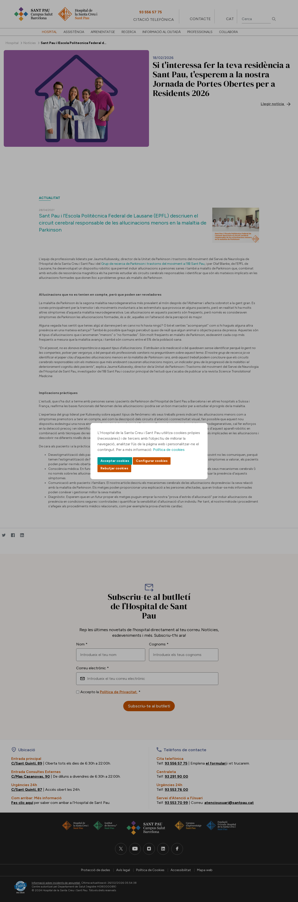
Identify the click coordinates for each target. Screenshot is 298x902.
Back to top (286, 872)
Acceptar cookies (115, 461)
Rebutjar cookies (114, 468)
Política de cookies (169, 449)
